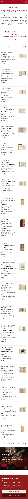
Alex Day (8, 10)
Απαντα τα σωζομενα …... (7, 290)
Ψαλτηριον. (3, 92)
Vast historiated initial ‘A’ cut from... (8, 246)
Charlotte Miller (13, 12)
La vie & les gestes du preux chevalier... (8, 390)
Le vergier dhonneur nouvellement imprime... (7, 331)
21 (18, 47)
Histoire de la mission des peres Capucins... (8, 129)
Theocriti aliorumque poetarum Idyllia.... (7, 427)
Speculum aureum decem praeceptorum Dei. (8, 182)
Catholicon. (4, 54)
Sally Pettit (21, 12)
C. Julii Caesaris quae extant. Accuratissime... (7, 350)
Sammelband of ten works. (8, 164)
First (2, 47)
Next (24, 47)
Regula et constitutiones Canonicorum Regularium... (8, 267)
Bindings (14, 39)
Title (21, 44)
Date (17, 44)
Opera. (3, 145)
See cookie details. (7, 487)
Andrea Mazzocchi (16, 10)
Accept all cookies (14, 491)
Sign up (4, 465)
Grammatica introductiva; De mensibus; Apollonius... (8, 72)
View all (7, 32)
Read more (11, 25)
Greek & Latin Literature (17, 32)
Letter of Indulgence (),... (7, 110)
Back (5, 47)
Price (12, 44)
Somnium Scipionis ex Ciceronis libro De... (7, 371)
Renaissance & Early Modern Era (10, 36)
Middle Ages (14, 34)
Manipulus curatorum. (7, 309)
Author (7, 44)
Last (26, 47)
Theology (23, 36)
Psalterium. (4, 204)
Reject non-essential (14, 495)
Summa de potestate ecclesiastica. (6, 227)
